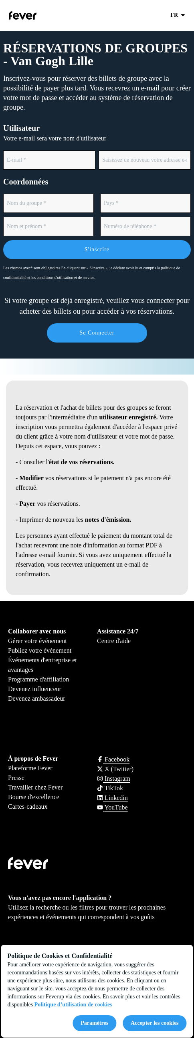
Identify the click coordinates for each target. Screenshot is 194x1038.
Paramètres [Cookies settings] (94, 1023)
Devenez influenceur (34, 688)
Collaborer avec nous (37, 631)
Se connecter (96, 333)
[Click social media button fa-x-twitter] (115, 768)
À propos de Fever (33, 758)
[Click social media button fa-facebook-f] (113, 759)
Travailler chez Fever (35, 787)
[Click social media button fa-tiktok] (110, 788)
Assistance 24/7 (118, 631)
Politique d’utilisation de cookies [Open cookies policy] (73, 1005)
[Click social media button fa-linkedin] (112, 797)
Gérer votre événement (37, 640)
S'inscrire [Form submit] (97, 249)
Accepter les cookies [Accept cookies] (154, 1023)
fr (178, 15)
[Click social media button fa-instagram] (113, 778)
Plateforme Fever (30, 768)
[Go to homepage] (39, 15)
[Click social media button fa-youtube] (112, 807)
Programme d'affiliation (38, 679)
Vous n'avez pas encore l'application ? (59, 897)
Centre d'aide (114, 640)
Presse (16, 777)
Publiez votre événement (39, 650)
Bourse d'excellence (33, 797)
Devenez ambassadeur (36, 698)
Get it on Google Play (88, 933)
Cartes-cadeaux (28, 806)
